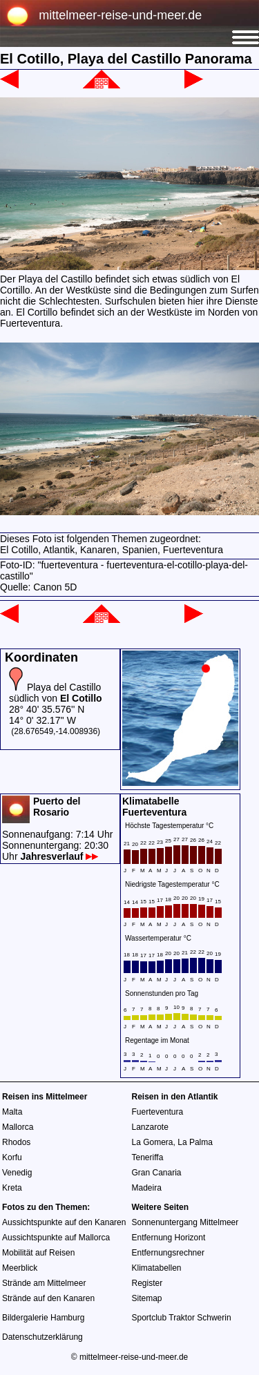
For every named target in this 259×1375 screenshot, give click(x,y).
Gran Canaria (157, 1172)
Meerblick (19, 1268)
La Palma (195, 1142)
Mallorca (17, 1127)
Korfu (12, 1157)
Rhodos (16, 1142)
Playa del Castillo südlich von (55, 693)
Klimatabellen (157, 1268)
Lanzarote (150, 1127)
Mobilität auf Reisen (38, 1253)
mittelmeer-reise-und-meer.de (120, 15)
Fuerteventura (158, 1112)
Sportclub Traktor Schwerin (181, 1318)
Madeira (147, 1188)
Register (147, 1283)
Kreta (12, 1188)
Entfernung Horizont (169, 1237)
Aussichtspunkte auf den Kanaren (64, 1222)
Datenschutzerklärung (42, 1337)
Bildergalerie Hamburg (43, 1318)
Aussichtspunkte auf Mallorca (56, 1237)
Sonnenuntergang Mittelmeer (185, 1222)
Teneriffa (148, 1157)
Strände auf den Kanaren (48, 1298)
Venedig (17, 1172)
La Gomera (152, 1142)
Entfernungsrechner (168, 1253)
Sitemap (147, 1298)
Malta (12, 1112)
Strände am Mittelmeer (44, 1283)
